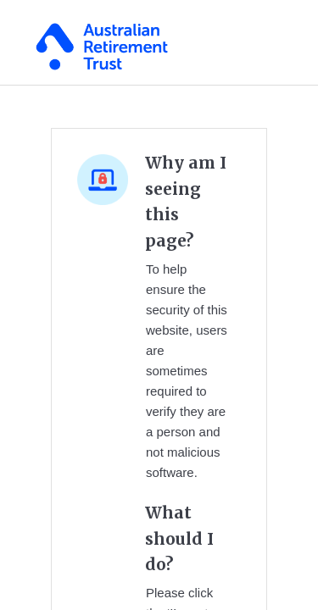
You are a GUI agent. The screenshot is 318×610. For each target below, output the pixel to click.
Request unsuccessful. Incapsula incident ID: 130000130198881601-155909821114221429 (159, 305)
